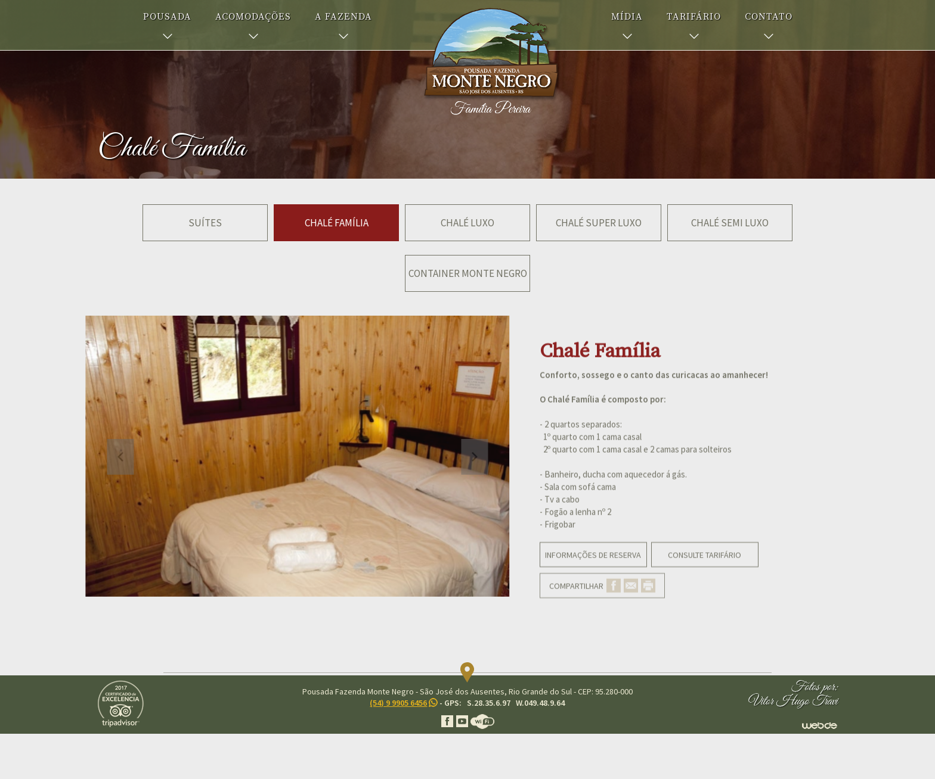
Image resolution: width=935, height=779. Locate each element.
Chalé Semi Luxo (730, 222)
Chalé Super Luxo (599, 222)
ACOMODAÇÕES (253, 17)
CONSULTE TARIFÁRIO (704, 571)
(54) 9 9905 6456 (398, 702)
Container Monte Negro (467, 273)
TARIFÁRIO (694, 17)
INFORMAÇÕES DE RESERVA (593, 571)
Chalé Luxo (467, 222)
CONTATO (768, 17)
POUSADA (167, 17)
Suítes (205, 222)
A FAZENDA (343, 17)
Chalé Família (337, 222)
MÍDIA (627, 17)
